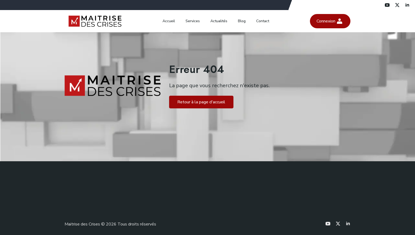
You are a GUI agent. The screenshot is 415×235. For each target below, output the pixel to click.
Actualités (218, 21)
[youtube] (387, 5)
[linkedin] (407, 5)
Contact (262, 21)
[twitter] (397, 5)
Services (193, 21)
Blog (242, 21)
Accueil (169, 21)
